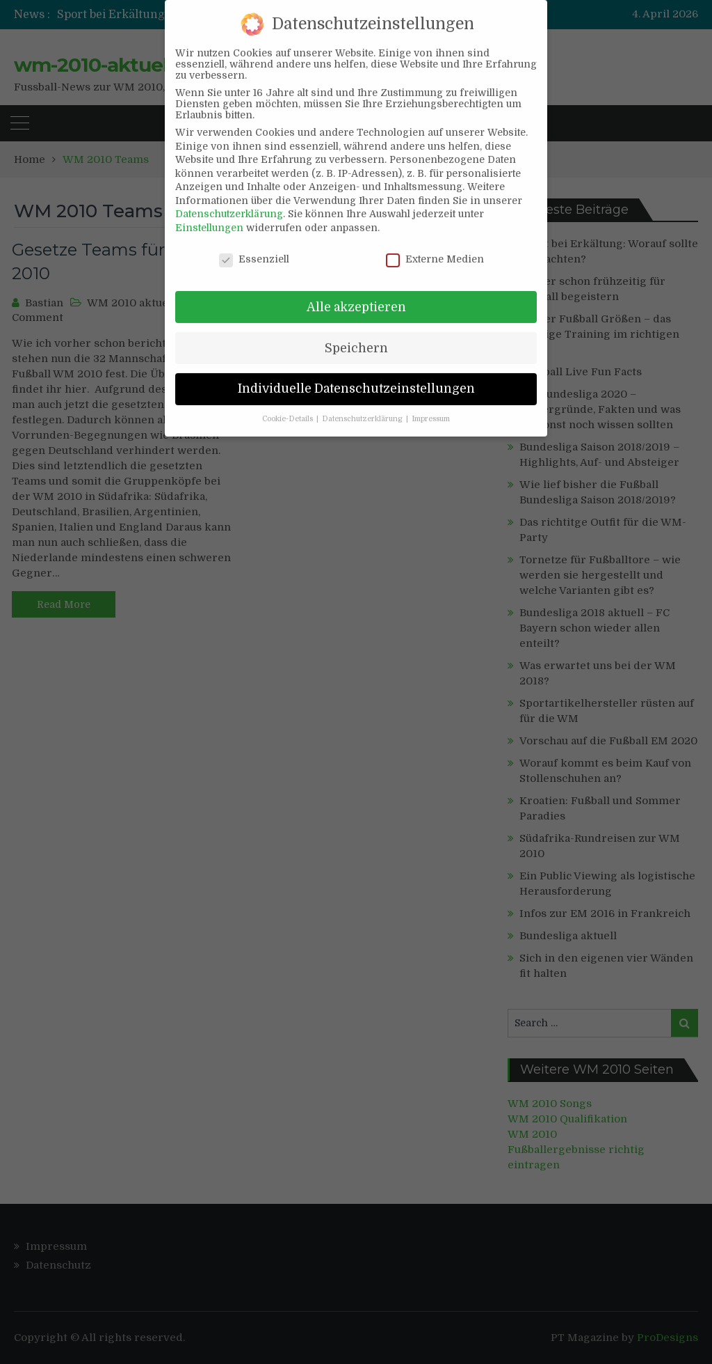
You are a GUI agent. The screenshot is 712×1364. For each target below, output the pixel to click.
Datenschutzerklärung (229, 197)
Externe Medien (435, 241)
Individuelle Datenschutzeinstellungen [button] (356, 372)
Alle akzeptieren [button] (356, 290)
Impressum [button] (431, 402)
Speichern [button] (356, 331)
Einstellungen (209, 210)
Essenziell (254, 241)
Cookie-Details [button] (288, 402)
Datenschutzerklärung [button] (363, 402)
